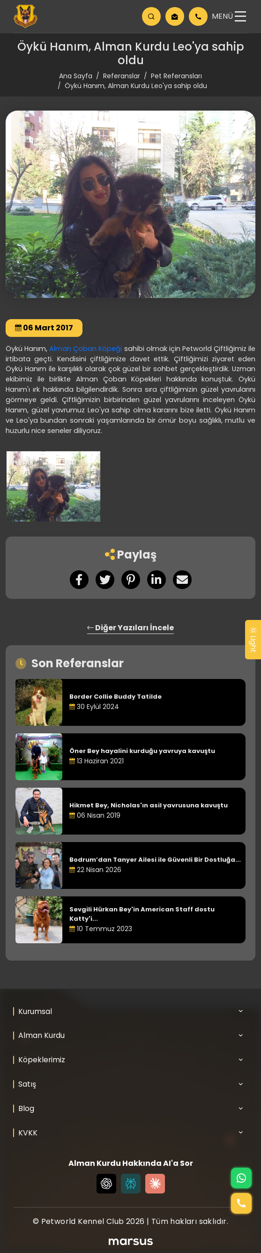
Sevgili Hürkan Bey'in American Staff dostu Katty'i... (142, 914)
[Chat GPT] (106, 1183)
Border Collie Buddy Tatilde (115, 696)
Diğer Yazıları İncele (130, 627)
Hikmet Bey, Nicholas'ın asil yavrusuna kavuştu (148, 805)
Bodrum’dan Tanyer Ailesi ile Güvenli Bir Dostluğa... (155, 859)
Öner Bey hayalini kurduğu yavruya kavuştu (142, 750)
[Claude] (155, 1183)
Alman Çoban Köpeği (85, 348)
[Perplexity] (131, 1183)
